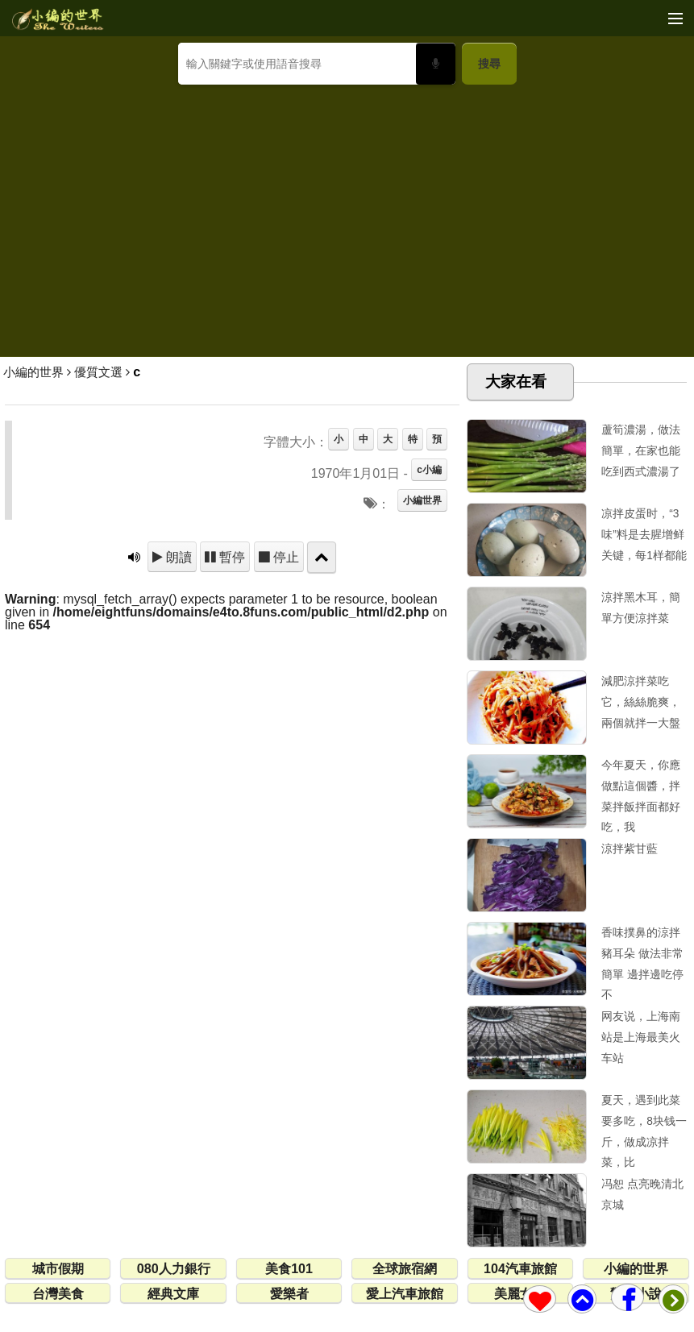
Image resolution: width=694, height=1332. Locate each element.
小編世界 (422, 500)
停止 (284, 556)
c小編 (429, 469)
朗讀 (177, 556)
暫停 (230, 556)
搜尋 (489, 63)
